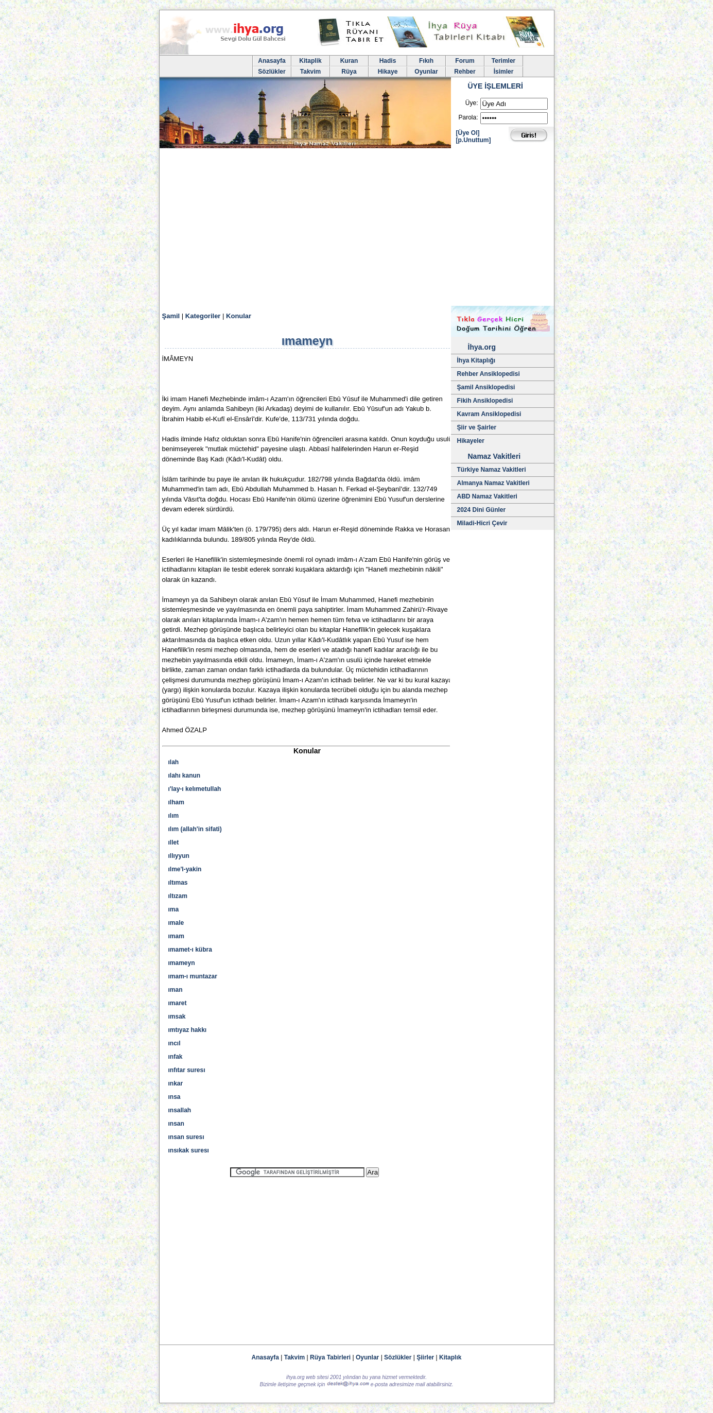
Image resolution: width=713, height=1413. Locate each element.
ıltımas (178, 882)
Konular (238, 316)
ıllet (173, 842)
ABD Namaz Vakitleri (487, 496)
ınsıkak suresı (188, 1150)
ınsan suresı (186, 1137)
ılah (173, 762)
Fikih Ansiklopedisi (485, 400)
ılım (173, 815)
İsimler (504, 71)
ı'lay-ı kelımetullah (194, 788)
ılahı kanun (184, 775)
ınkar (175, 1083)
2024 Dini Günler (481, 509)
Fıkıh (426, 60)
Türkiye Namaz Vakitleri (491, 469)
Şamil (171, 316)
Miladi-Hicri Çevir (482, 523)
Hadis (387, 60)
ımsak (177, 1016)
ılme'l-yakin (185, 869)
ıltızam (177, 896)
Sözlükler (271, 71)
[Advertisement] (357, 229)
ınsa (174, 1096)
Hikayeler (470, 440)
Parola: (468, 117)
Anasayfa (271, 60)
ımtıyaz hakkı (187, 1029)
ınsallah (180, 1110)
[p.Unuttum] (473, 140)
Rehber (464, 71)
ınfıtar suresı (186, 1070)
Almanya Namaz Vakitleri (493, 483)
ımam (176, 936)
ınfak (175, 1056)
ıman (175, 989)
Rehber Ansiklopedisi (488, 373)
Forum (464, 60)
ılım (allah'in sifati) (195, 829)
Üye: (471, 103)
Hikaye (388, 71)
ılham (176, 802)
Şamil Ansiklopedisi (486, 387)
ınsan (176, 1123)
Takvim (310, 71)
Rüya (348, 71)
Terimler (503, 60)
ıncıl (174, 1043)
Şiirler (425, 1357)
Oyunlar (426, 71)
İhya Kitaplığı (476, 360)
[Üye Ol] (468, 132)
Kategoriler (203, 316)
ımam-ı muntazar (192, 976)
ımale (176, 922)
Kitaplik (310, 60)
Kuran (349, 60)
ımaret (177, 1003)
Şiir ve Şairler (477, 427)
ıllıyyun (178, 855)
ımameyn (181, 963)
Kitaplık (450, 1357)
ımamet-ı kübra (190, 949)
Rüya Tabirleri (330, 1357)
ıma (173, 909)
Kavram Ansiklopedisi (489, 414)
